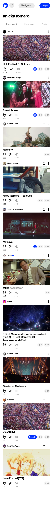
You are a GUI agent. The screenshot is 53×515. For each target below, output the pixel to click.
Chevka (10, 400)
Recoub (32, 437)
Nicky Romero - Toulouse (17, 195)
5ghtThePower (13, 446)
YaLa (9, 256)
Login (45, 5)
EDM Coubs (12, 124)
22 (47, 69)
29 (47, 115)
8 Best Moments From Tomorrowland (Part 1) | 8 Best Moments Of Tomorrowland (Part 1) (24, 337)
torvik (9, 302)
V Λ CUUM (9, 432)
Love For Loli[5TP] (13, 478)
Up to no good (13, 163)
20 (47, 344)
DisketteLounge (14, 78)
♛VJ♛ (10, 32)
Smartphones (11, 110)
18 (47, 154)
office (6, 288)
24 (47, 200)
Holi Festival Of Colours (16, 64)
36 (47, 246)
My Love (7, 242)
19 (47, 483)
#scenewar (16, 288)
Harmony (8, 149)
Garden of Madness (14, 386)
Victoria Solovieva (15, 209)
